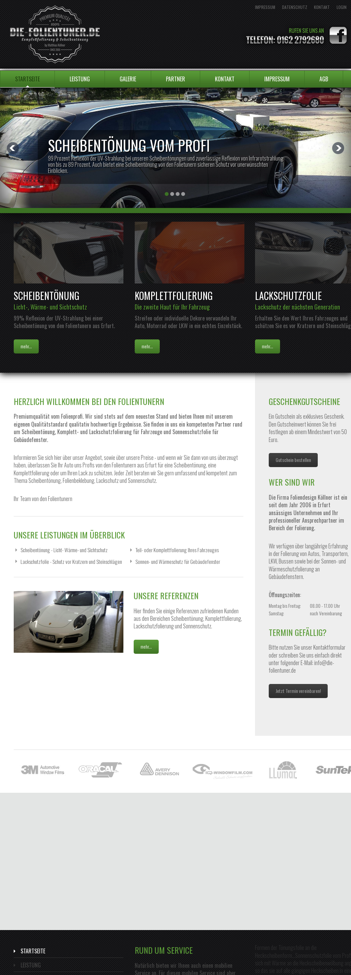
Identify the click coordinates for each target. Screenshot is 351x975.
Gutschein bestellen (293, 459)
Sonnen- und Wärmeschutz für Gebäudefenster (177, 561)
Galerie (128, 79)
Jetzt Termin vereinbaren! (298, 690)
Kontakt (322, 7)
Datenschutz (294, 7)
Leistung (80, 79)
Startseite (27, 79)
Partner (175, 79)
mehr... (26, 346)
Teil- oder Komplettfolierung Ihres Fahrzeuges (177, 550)
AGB (323, 79)
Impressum (265, 7)
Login (342, 7)
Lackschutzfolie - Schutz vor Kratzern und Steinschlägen (71, 561)
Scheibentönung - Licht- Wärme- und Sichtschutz (64, 550)
